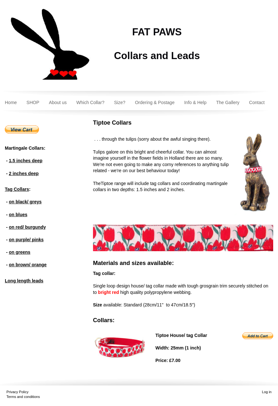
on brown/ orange (27, 264)
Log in (267, 392)
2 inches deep (24, 173)
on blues (18, 214)
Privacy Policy (17, 392)
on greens (19, 252)
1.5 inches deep (25, 160)
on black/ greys (25, 201)
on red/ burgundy (27, 227)
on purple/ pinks (26, 239)
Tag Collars (17, 189)
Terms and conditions (23, 397)
